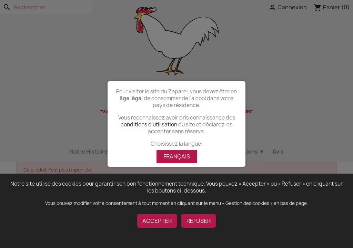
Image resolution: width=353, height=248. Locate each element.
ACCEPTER (157, 221)
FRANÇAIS (176, 156)
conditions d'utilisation (149, 124)
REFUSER (198, 221)
